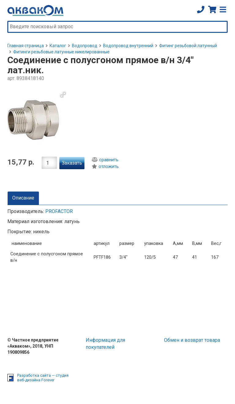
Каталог (58, 45)
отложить (105, 166)
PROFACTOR (59, 211)
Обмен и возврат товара (192, 340)
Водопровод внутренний (128, 45)
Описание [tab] (23, 198)
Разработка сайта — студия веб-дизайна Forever (43, 378)
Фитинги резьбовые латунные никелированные (61, 51)
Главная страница (25, 45)
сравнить (105, 159)
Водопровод (84, 45)
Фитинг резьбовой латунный (188, 45)
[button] (63, 95)
